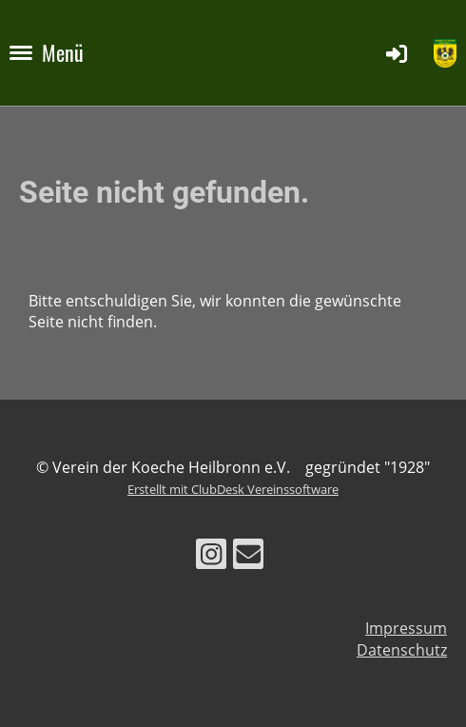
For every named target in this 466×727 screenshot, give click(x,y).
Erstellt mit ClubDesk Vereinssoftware (233, 489)
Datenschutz (402, 649)
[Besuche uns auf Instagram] (211, 557)
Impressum (406, 628)
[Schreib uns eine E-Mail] (248, 557)
